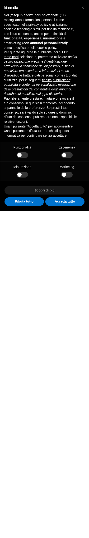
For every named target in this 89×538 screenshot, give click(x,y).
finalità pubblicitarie (56, 80)
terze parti (11, 57)
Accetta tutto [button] (65, 201)
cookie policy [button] (46, 48)
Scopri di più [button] (44, 190)
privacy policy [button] (38, 24)
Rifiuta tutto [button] (24, 201)
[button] (83, 7)
